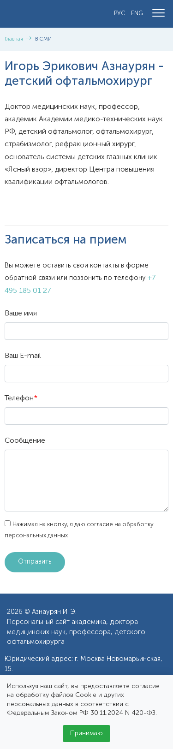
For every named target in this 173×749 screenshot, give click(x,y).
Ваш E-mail (23, 356)
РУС (119, 14)
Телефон (21, 398)
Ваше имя (21, 313)
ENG (137, 14)
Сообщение (25, 441)
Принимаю (86, 733)
